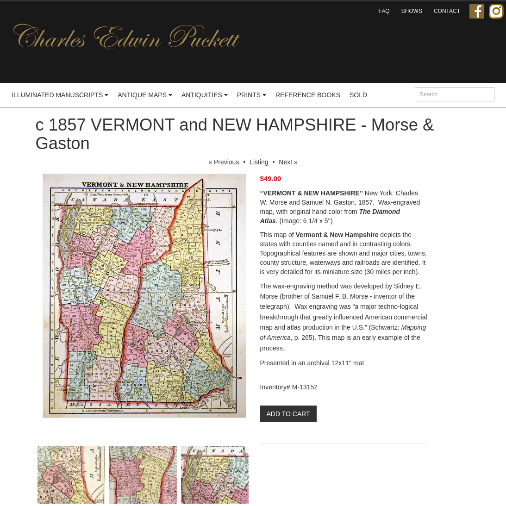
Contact (447, 11)
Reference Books (307, 95)
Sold (358, 95)
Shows (411, 11)
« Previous (223, 162)
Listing (259, 162)
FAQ (384, 11)
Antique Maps (145, 95)
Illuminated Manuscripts (60, 95)
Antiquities (204, 95)
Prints (251, 95)
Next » (288, 162)
